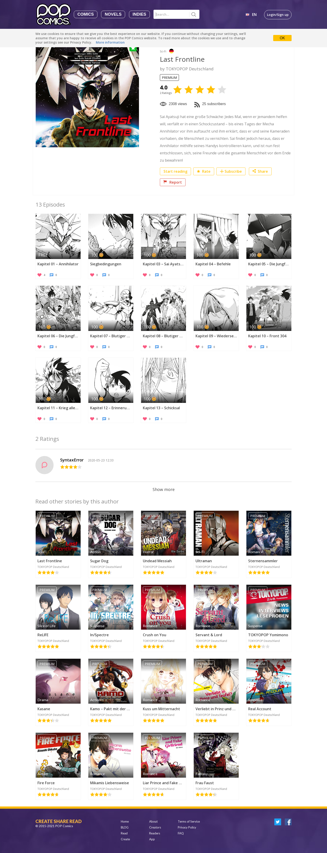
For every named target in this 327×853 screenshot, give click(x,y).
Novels (113, 14)
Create (125, 839)
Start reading (175, 171)
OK (282, 38)
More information (110, 42)
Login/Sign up (278, 14)
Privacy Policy (187, 827)
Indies (139, 14)
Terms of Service (189, 821)
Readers (154, 833)
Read (124, 833)
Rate (204, 171)
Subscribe (233, 171)
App (152, 839)
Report (173, 182)
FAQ (181, 833)
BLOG (125, 827)
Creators (155, 827)
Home (125, 821)
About (153, 821)
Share (260, 171)
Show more (164, 489)
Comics (85, 14)
